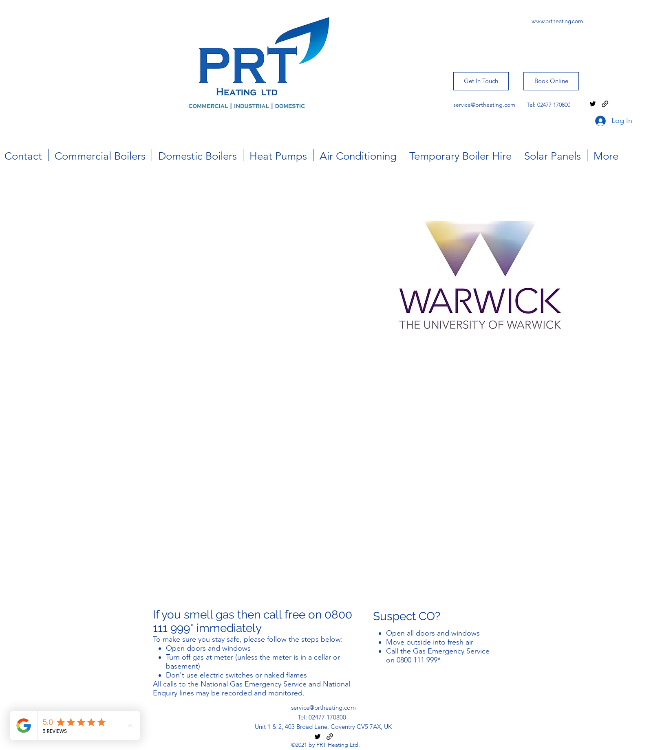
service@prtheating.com (484, 104)
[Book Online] (551, 81)
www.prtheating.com (557, 21)
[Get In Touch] (481, 81)
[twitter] (593, 104)
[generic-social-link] (605, 104)
